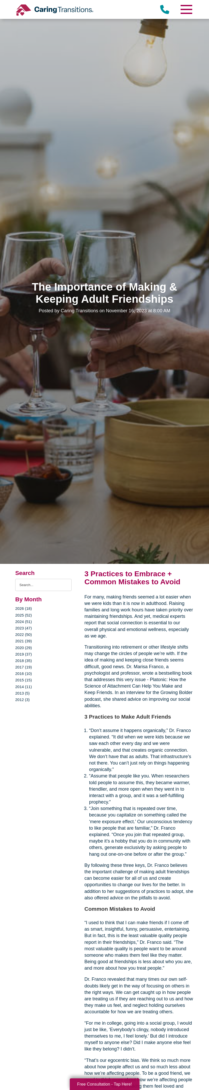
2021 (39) (23, 641)
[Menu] (186, 9)
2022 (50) (23, 634)
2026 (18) (23, 608)
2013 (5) (22, 693)
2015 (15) (23, 680)
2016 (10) (23, 673)
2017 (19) (23, 667)
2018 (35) (23, 660)
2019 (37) (23, 654)
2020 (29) (23, 647)
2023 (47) (23, 628)
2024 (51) (23, 621)
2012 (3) (22, 699)
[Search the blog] (43, 585)
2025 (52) (23, 615)
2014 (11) (23, 686)
